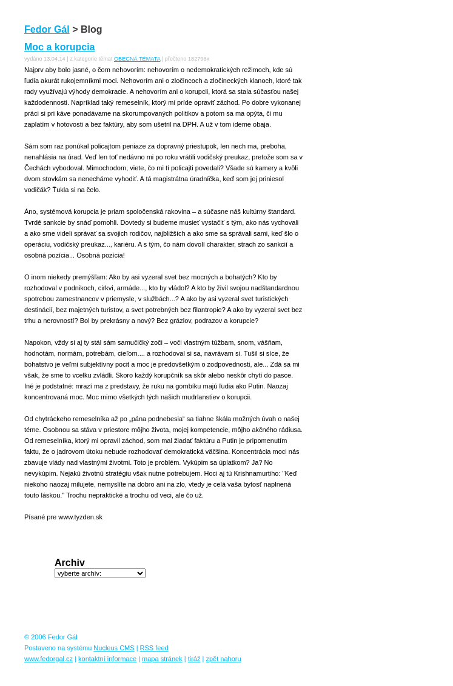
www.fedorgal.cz (48, 658)
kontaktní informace (107, 658)
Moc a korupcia (59, 47)
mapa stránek (162, 658)
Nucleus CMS (113, 647)
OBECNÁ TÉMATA (137, 59)
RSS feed (154, 647)
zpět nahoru (223, 658)
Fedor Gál (47, 29)
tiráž (194, 658)
